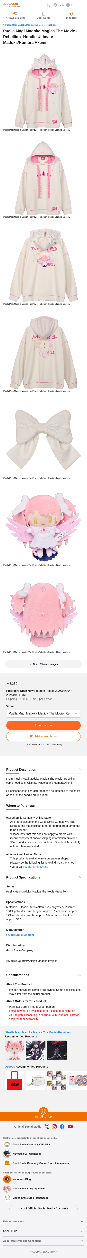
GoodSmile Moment (21, 934)
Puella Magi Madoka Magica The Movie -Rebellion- (30, 25)
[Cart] (49, 5)
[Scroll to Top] (43, 1112)
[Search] (42, 5)
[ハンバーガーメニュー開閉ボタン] (81, 5)
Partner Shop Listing (35, 866)
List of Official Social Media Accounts (43, 1208)
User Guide (10, 1231)
